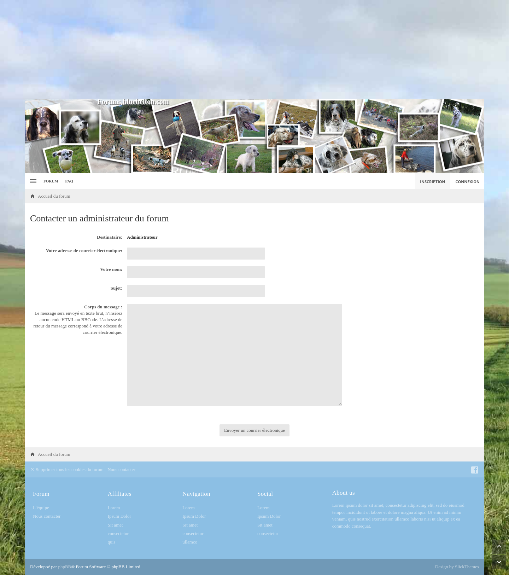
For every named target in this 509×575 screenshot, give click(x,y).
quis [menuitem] (112, 542)
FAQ (69, 181)
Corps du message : (103, 306)
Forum (50, 181)
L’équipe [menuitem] (41, 507)
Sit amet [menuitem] (115, 525)
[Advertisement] (254, 49)
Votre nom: (111, 269)
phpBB (64, 566)
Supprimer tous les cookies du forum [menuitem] (67, 469)
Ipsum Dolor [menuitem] (119, 516)
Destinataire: (109, 237)
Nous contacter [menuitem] (121, 469)
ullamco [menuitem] (189, 542)
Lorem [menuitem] (114, 507)
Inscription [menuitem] (432, 181)
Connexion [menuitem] (468, 181)
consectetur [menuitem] (118, 533)
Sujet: (116, 288)
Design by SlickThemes (457, 566)
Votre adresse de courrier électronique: (84, 250)
